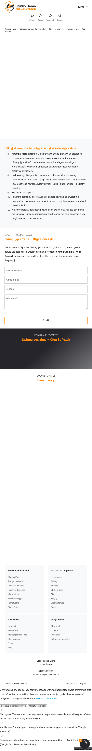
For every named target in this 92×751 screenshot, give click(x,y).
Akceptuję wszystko (37, 706)
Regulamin (56, 635)
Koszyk (32, 17)
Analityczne (6, 727)
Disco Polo (13, 607)
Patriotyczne (13, 603)
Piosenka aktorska (56, 29)
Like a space (56, 577)
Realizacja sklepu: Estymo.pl (76, 684)
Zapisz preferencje (83, 749)
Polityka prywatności (60, 639)
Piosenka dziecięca (16, 590)
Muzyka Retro (14, 594)
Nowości (12, 626)
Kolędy (54, 598)
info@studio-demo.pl (49, 674)
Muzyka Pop (13, 577)
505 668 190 (48, 671)
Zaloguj (41, 17)
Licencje (54, 630)
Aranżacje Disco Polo (17, 635)
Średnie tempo (57, 603)
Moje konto (56, 626)
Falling (54, 581)
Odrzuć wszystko (19, 706)
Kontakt (60, 17)
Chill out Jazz (57, 590)
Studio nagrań (14, 639)
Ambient (54, 586)
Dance (54, 607)
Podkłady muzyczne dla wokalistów (32, 29)
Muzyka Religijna (15, 598)
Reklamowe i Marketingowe (14, 740)
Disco (53, 594)
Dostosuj (5, 706)
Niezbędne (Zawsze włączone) (15, 714)
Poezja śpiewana (15, 581)
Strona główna (10, 29)
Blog (10, 648)
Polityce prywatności (46, 698)
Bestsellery (13, 630)
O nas (10, 643)
